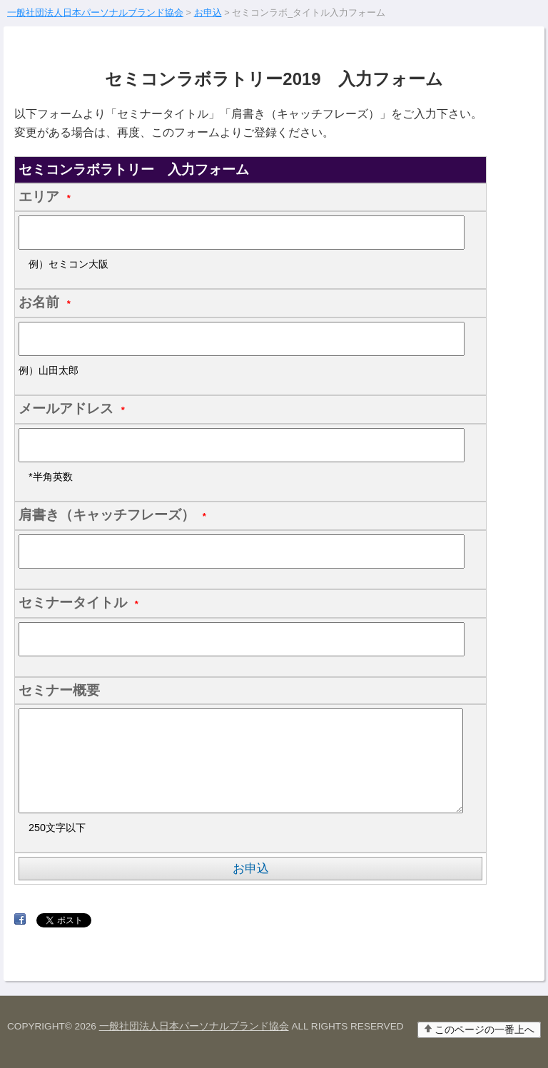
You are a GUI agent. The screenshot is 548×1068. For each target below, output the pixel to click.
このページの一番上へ (484, 1029)
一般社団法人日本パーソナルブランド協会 (194, 1026)
